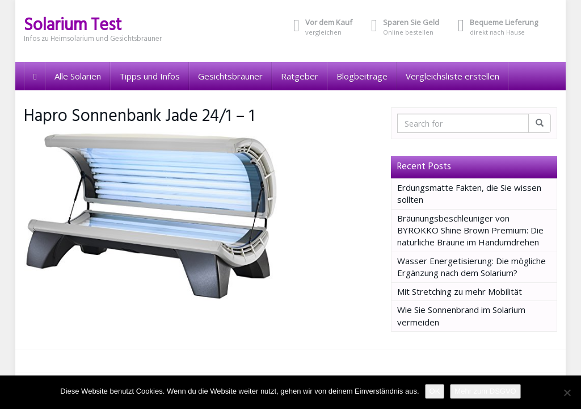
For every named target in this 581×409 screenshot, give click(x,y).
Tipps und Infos (149, 76)
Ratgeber (299, 76)
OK (435, 391)
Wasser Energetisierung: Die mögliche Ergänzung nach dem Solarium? (471, 266)
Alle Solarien (77, 76)
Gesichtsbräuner (230, 76)
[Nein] (566, 392)
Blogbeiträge (362, 76)
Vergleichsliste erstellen (452, 76)
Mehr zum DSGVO (485, 391)
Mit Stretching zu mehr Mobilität (459, 291)
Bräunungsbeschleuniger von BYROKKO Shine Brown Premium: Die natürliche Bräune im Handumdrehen (470, 230)
